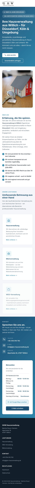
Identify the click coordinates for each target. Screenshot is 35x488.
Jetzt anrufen (10, 55)
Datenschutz (6, 473)
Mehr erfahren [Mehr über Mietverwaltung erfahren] (10, 276)
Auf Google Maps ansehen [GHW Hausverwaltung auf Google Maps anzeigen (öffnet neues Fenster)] (17, 402)
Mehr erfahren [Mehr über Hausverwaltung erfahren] (10, 240)
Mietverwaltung (7, 448)
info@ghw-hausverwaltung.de (18, 347)
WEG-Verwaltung (7, 445)
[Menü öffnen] (31, 3)
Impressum (5, 470)
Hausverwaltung (7, 441)
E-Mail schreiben (17, 408)
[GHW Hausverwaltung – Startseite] (8, 3)
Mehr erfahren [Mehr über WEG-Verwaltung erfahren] (10, 309)
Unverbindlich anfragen (13, 61)
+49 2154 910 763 (13, 341)
